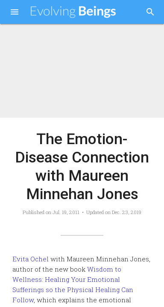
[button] (14, 13)
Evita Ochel (30, 259)
